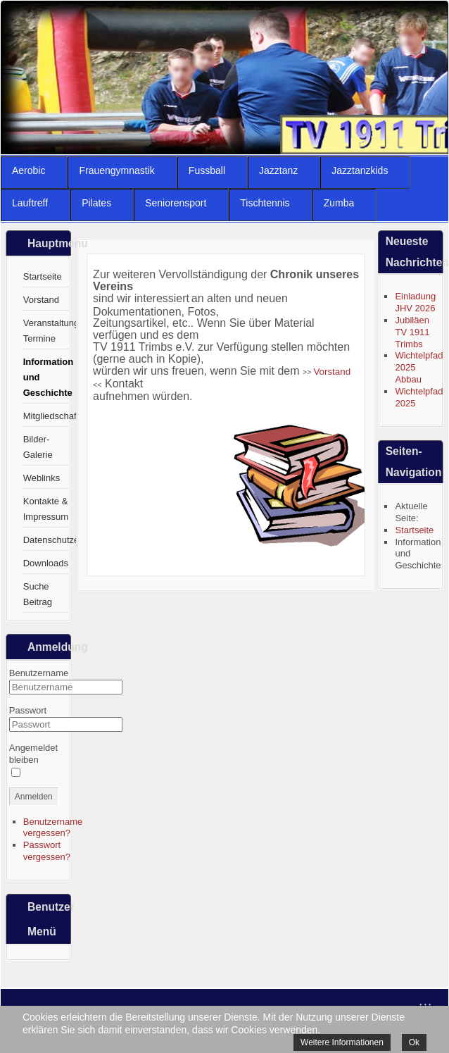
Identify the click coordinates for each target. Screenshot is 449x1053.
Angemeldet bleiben (33, 753)
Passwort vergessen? (46, 851)
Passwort (27, 710)
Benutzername (39, 673)
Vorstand (331, 371)
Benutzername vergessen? (53, 827)
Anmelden (34, 797)
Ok (414, 1042)
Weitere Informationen (342, 1042)
